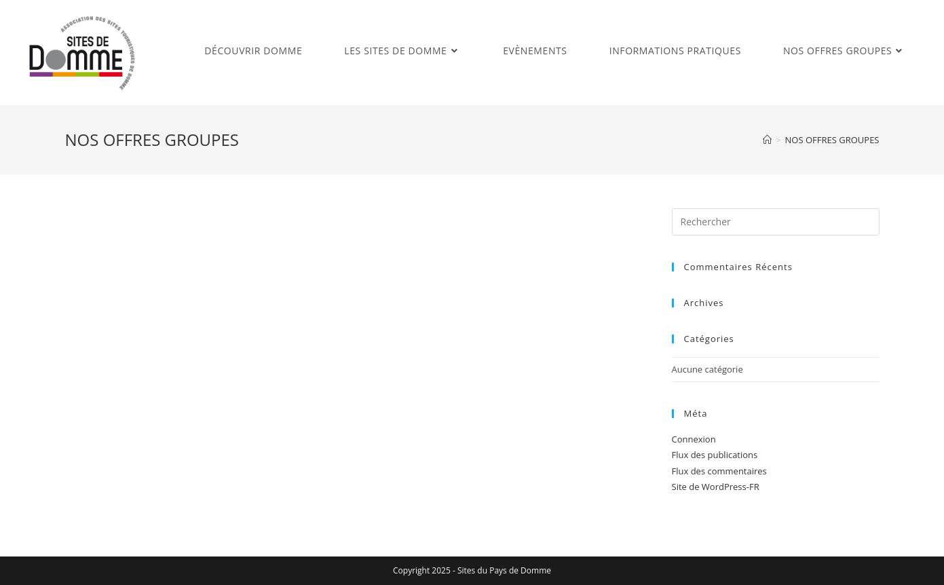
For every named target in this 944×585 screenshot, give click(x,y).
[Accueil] (767, 140)
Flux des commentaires (719, 471)
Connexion (694, 439)
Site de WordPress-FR (715, 486)
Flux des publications (715, 455)
